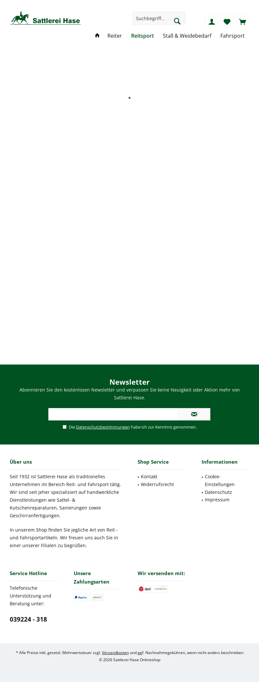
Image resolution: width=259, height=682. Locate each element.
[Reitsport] (142, 36)
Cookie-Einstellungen (220, 480)
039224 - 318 (28, 619)
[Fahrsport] (232, 36)
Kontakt (149, 476)
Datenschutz (218, 492)
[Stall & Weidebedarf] (187, 36)
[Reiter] (115, 36)
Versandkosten (115, 652)
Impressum (217, 499)
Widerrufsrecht (157, 484)
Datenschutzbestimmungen (103, 427)
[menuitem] (242, 21)
